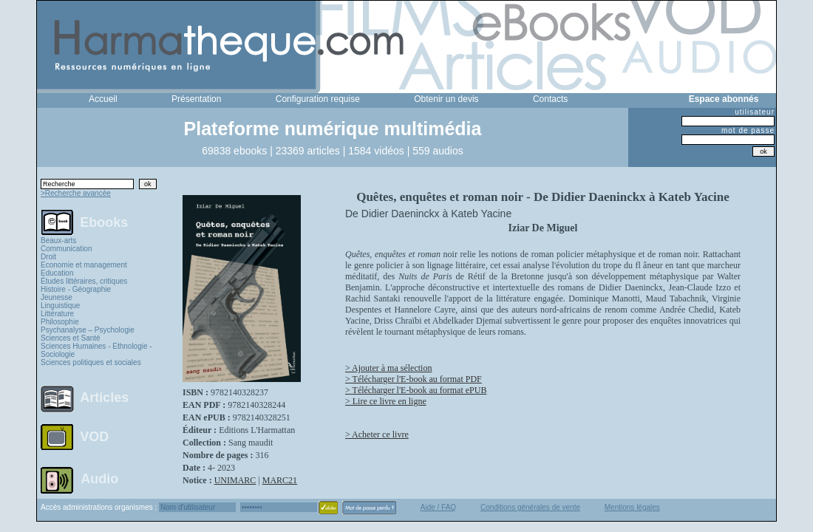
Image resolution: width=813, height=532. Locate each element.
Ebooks (104, 221)
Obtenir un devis (446, 99)
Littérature (57, 314)
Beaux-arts (58, 240)
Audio (99, 478)
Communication (66, 249)
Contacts (550, 99)
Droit (48, 257)
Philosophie (60, 322)
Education (57, 273)
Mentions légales (632, 507)
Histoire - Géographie (76, 289)
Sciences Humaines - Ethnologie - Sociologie (96, 350)
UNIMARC (235, 480)
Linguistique (60, 305)
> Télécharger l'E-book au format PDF (413, 379)
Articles (104, 397)
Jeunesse (56, 297)
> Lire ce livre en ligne (385, 401)
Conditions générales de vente (530, 507)
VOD (94, 436)
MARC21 (279, 480)
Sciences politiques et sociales (91, 362)
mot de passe (748, 130)
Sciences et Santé (71, 338)
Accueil (103, 99)
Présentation (196, 99)
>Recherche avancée (76, 193)
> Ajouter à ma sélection (388, 368)
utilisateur (755, 112)
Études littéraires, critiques (84, 281)
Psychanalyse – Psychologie (88, 330)
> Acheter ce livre (377, 434)
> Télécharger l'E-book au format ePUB (415, 390)
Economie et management (84, 265)
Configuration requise (318, 99)
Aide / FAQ (438, 507)
